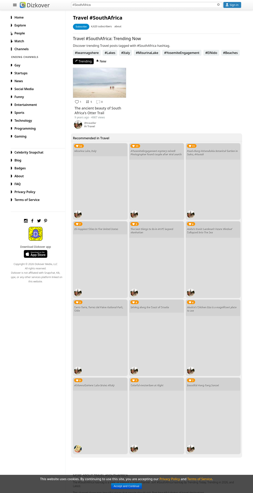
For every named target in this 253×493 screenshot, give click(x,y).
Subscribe (84, 26)
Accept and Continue (126, 486)
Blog (19, 159)
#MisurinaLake (150, 53)
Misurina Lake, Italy (88, 150)
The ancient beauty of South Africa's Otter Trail (101, 110)
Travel (83, 17)
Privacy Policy (26, 191)
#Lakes (113, 53)
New (104, 61)
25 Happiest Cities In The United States (99, 226)
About (21, 175)
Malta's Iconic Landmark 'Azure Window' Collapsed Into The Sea (210, 228)
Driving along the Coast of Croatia (151, 303)
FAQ (19, 183)
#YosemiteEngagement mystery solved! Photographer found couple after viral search (157, 151)
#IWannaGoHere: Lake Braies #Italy (97, 380)
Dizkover (35, 5)
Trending (86, 61)
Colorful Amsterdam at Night (148, 380)
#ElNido (214, 53)
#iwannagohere (90, 53)
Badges (22, 167)
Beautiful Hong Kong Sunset (204, 380)
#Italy (128, 53)
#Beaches (233, 53)
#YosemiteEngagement (185, 53)
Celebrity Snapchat (30, 152)
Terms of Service (28, 199)
